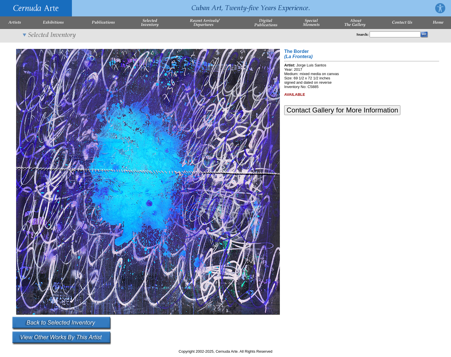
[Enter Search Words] (395, 34)
